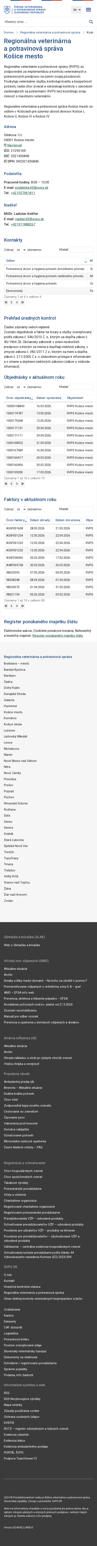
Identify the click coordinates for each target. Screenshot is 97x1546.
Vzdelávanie (12, 1309)
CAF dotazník (13, 1327)
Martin (8, 755)
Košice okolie (13, 724)
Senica (8, 827)
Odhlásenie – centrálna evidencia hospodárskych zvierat (42, 1246)
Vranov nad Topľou (17, 882)
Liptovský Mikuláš (15, 736)
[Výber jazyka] (76, 9)
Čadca (8, 682)
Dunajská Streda (15, 694)
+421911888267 (23, 224)
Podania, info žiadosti (18, 1375)
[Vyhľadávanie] (47, 21)
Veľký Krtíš (11, 876)
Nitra (7, 767)
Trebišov (9, 870)
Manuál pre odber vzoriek (21, 1016)
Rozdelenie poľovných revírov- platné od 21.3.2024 (38, 1004)
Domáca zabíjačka (16, 1129)
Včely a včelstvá (15, 1194)
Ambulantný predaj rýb (19, 1081)
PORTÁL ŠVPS (13, 1452)
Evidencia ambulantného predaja (26, 1446)
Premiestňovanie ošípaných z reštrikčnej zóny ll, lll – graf (42, 986)
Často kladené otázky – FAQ (23, 1147)
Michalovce (11, 748)
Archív (8, 974)
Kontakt (9, 1280)
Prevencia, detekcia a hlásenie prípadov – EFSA (36, 998)
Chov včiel (11, 1099)
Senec (8, 821)
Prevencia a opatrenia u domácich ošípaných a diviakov (41, 1022)
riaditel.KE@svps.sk (29, 219)
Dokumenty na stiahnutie (21, 1357)
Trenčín (9, 852)
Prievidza (10, 779)
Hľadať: (76, 249)
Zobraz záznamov (22, 250)
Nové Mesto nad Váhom (20, 761)
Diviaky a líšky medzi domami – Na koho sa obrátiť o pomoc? (45, 980)
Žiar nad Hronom (15, 894)
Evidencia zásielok (16, 1434)
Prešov (8, 785)
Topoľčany (11, 858)
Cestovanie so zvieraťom (21, 1111)
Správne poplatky (15, 1369)
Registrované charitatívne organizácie (29, 1206)
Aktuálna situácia (15, 968)
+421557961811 (23, 193)
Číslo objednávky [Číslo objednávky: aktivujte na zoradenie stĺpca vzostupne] (18, 398)
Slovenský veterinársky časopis (25, 1351)
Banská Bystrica (14, 669)
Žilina (7, 888)
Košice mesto (13, 712)
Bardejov (10, 675)
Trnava (8, 864)
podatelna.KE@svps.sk (31, 188)
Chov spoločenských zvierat (23, 1177)
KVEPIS (9, 1422)
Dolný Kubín (12, 688)
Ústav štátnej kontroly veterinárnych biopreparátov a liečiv (43, 1298)
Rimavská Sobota (16, 803)
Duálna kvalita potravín (19, 1093)
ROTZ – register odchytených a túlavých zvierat (36, 1428)
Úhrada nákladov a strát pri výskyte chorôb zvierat (38, 1058)
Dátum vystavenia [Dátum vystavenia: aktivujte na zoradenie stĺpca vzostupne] (48, 398)
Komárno (10, 718)
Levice (8, 742)
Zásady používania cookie (21, 1410)
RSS (7, 1393)
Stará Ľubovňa (14, 840)
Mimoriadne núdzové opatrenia (25, 1141)
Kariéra (8, 1315)
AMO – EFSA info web (19, 992)
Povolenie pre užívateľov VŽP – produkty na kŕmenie (39, 1230)
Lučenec (9, 730)
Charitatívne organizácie (20, 1200)
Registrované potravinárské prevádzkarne (32, 1212)
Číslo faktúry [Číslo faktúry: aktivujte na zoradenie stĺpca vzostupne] (15, 520)
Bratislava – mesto (16, 663)
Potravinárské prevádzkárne (23, 1188)
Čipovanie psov (14, 1117)
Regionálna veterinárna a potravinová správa (50, 32)
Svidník (8, 833)
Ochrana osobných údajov (21, 1416)
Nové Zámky (12, 773)
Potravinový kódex (16, 1339)
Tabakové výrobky (16, 1182)
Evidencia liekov (14, 1440)
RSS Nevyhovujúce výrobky (22, 1399)
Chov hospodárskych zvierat (23, 1171)
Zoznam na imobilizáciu (20, 1010)
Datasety (10, 1321)
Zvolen (8, 900)
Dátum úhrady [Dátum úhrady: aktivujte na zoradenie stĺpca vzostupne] (40, 520)
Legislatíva (11, 1333)
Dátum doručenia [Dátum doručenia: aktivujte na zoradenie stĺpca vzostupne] (68, 520)
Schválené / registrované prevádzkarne (30, 1363)
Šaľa (7, 815)
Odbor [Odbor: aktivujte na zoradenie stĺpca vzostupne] (10, 261)
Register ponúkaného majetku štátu (57, 636)
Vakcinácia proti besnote (21, 1123)
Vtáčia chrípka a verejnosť (21, 1064)
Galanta (9, 700)
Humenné (10, 706)
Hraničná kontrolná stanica (22, 1286)
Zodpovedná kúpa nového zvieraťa (27, 1105)
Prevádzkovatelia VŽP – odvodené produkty (33, 1218)
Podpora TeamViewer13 (20, 1458)
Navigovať (13, 145)
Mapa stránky (13, 1405)
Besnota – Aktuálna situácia (23, 1087)
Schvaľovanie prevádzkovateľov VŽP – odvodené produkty (44, 1224)
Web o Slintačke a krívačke (22, 945)
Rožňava (10, 809)
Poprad (9, 791)
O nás (8, 1274)
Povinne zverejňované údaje (23, 1345)
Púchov (9, 797)
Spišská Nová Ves (16, 846)
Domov (9, 32)
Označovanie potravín (18, 1135)
